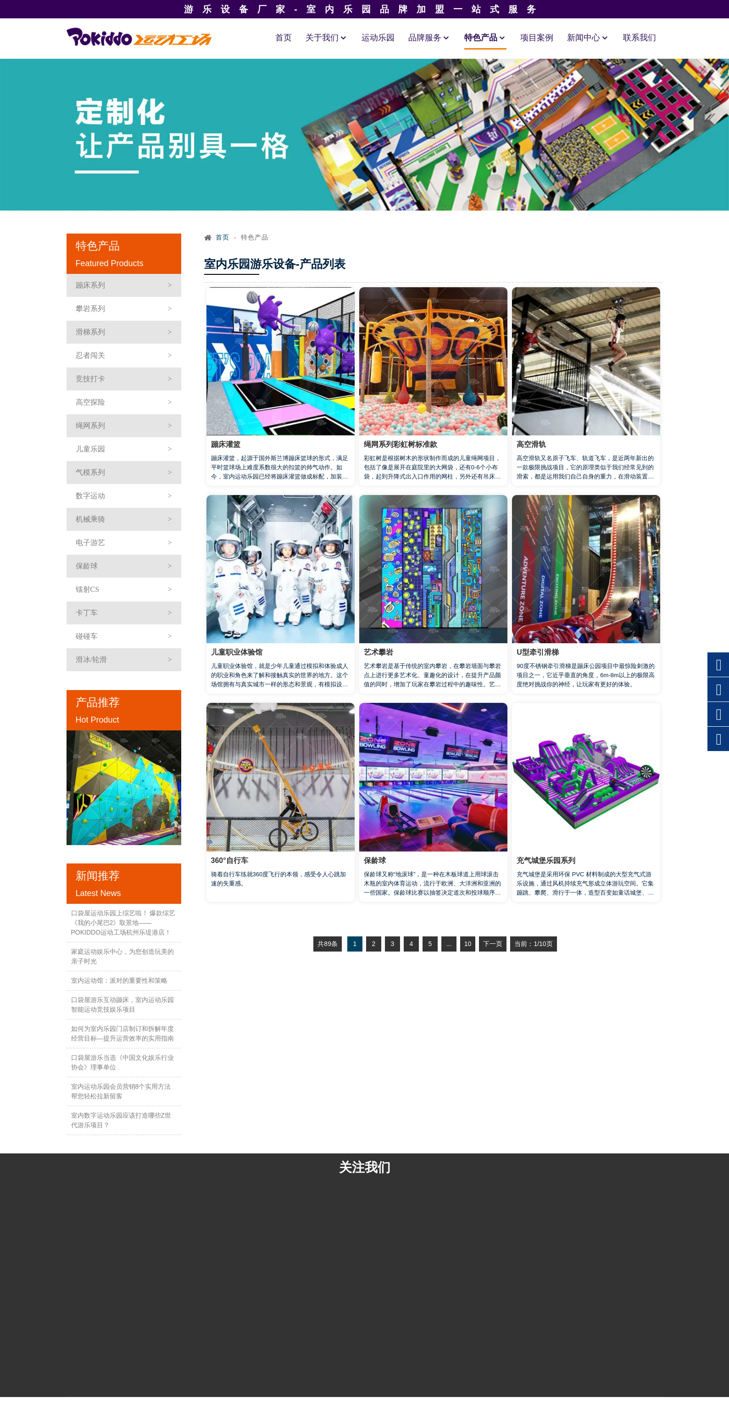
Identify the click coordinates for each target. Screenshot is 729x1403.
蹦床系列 (90, 285)
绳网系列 (90, 425)
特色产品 (485, 37)
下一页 (492, 943)
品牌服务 (429, 37)
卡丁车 (87, 613)
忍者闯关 (90, 355)
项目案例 (536, 37)
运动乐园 (378, 37)
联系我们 (639, 37)
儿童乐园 (90, 449)
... (448, 943)
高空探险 (90, 402)
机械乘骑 (90, 519)
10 (468, 943)
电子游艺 (90, 542)
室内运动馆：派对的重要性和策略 (119, 980)
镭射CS (88, 589)
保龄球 (87, 566)
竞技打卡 (90, 379)
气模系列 (90, 472)
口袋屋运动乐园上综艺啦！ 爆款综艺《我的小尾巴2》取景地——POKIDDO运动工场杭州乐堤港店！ (123, 922)
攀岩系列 (90, 308)
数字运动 (90, 496)
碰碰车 (87, 636)
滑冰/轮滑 (91, 659)
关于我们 (327, 37)
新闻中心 (588, 37)
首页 (283, 37)
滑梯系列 (90, 332)
